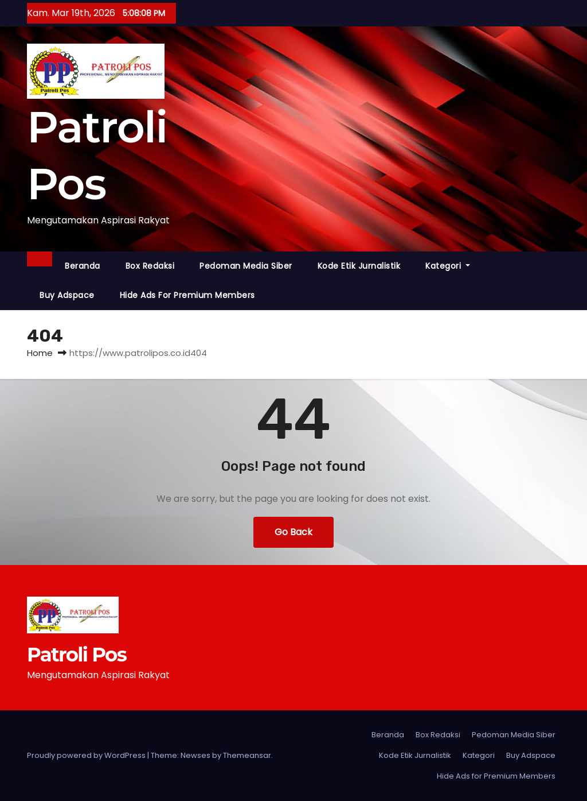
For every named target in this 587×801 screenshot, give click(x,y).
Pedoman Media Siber (245, 266)
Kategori (447, 266)
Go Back (293, 532)
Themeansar (247, 755)
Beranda (82, 266)
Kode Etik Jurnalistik (359, 266)
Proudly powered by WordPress (87, 755)
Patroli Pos (76, 655)
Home (40, 353)
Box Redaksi (150, 266)
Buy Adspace (67, 295)
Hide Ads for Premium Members (187, 295)
